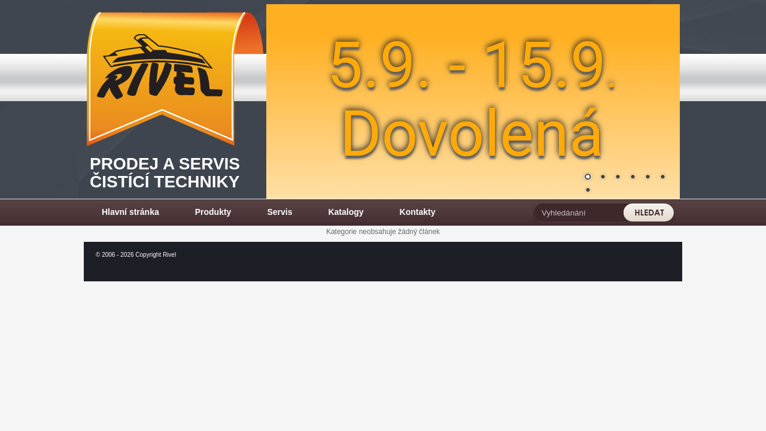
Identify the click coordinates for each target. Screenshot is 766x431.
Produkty (213, 212)
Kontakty (418, 212)
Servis (279, 212)
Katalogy (345, 212)
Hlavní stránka (130, 212)
